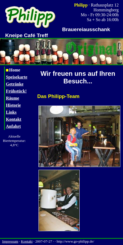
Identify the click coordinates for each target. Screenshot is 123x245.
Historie (13, 105)
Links (11, 112)
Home (13, 70)
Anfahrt (13, 126)
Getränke (15, 84)
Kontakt (13, 119)
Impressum (10, 241)
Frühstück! (16, 91)
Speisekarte (16, 77)
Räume (12, 98)
